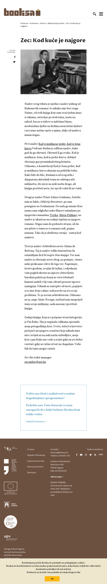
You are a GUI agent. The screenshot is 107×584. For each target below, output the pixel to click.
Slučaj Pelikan (67, 215)
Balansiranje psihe (56, 23)
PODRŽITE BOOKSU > (36, 422)
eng (101, 455)
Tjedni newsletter (95, 449)
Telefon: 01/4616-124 (60, 455)
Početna (24, 23)
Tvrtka (54, 215)
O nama (30, 449)
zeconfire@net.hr (35, 362)
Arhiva (43, 23)
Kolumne (34, 23)
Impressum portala (35, 461)
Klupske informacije (36, 455)
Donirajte (31, 472)
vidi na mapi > (56, 477)
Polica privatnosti (35, 466)
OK (52, 579)
